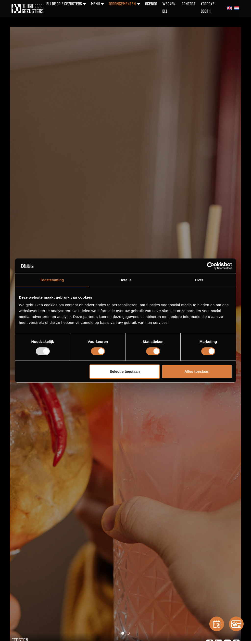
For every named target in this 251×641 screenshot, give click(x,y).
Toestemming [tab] (52, 280)
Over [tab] (199, 280)
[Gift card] (236, 624)
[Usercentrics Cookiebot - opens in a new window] (210, 265)
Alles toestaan (197, 371)
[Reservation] (216, 624)
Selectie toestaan (125, 371)
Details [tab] (125, 280)
